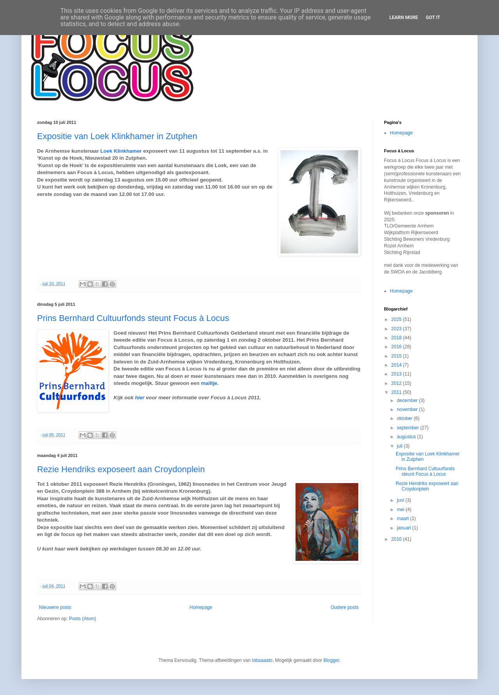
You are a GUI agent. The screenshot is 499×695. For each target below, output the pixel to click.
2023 (397, 329)
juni (401, 500)
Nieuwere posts (55, 607)
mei (401, 509)
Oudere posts (345, 607)
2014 (397, 365)
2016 (397, 346)
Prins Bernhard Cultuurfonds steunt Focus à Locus (133, 318)
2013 (397, 374)
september (408, 427)
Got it (433, 17)
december (408, 400)
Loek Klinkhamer (121, 151)
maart (403, 518)
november (408, 409)
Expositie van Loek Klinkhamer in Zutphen (117, 136)
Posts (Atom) (82, 618)
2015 (397, 356)
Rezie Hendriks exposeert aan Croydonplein (121, 469)
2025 (397, 319)
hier (139, 397)
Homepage (200, 607)
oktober (405, 418)
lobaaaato (262, 660)
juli (400, 446)
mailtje (209, 383)
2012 (397, 383)
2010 (397, 539)
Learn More (403, 17)
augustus (407, 436)
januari (404, 528)
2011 (397, 392)
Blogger (332, 660)
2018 (397, 337)
